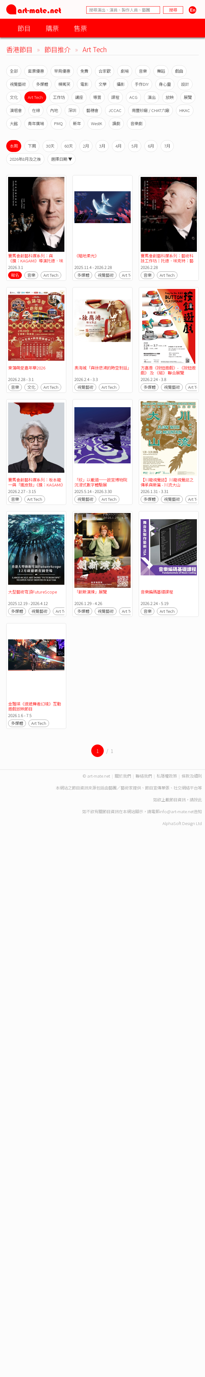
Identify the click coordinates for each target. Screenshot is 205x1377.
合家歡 (104, 71)
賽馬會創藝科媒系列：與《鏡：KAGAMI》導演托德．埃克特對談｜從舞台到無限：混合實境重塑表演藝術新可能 (35, 263)
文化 (14, 97)
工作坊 (59, 97)
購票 (52, 28)
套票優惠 (36, 71)
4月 (118, 146)
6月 (151, 146)
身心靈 (165, 84)
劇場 (125, 71)
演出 (152, 97)
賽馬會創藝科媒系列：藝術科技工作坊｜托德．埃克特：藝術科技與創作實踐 (167, 261)
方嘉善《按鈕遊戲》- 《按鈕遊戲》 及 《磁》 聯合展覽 (168, 370)
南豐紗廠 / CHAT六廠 (150, 110)
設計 (185, 84)
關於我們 (123, 776)
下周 (32, 146)
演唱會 (16, 110)
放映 (170, 97)
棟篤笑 (64, 84)
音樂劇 (136, 123)
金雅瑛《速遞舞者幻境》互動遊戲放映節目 (34, 706)
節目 (24, 28)
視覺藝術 (18, 84)
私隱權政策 (167, 776)
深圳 (72, 110)
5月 (135, 146)
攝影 (121, 84)
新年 (77, 123)
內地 (54, 110)
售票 (80, 28)
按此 (198, 800)
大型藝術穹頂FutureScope (32, 592)
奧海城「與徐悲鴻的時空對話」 (102, 368)
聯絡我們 (144, 776)
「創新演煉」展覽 (90, 592)
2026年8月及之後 (25, 159)
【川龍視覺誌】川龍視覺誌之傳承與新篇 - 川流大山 (167, 482)
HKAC (184, 110)
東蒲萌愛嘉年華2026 (26, 368)
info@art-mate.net (176, 811)
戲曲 (179, 71)
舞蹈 (161, 71)
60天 (68, 146)
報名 (15, 275)
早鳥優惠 (62, 71)
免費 (84, 71)
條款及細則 (192, 776)
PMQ (58, 123)
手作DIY (142, 84)
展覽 (188, 97)
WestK (96, 123)
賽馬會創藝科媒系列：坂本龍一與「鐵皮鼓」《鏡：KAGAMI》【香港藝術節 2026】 (35, 485)
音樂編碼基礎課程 (157, 592)
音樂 (143, 71)
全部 (14, 71)
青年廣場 (36, 123)
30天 (50, 146)
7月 (167, 146)
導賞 (97, 97)
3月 (102, 146)
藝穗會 (92, 110)
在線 (36, 110)
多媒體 (42, 84)
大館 (14, 123)
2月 (86, 146)
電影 (84, 84)
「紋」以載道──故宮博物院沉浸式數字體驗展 (100, 482)
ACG (133, 97)
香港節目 (19, 49)
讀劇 (116, 123)
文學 (102, 84)
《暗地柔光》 (86, 256)
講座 (79, 97)
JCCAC (115, 110)
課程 (115, 97)
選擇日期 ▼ (61, 159)
